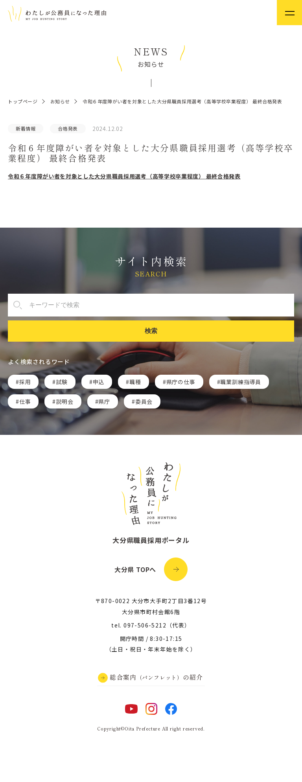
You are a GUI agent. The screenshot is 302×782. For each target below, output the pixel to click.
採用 (25, 382)
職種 (135, 382)
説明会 (64, 401)
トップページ (23, 101)
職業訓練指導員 (240, 382)
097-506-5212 (144, 625)
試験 (62, 382)
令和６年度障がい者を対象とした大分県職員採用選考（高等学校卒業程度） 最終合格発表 (124, 176)
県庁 (104, 401)
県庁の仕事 (180, 382)
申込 (99, 382)
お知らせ (60, 101)
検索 (151, 331)
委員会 (144, 401)
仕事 (25, 401)
